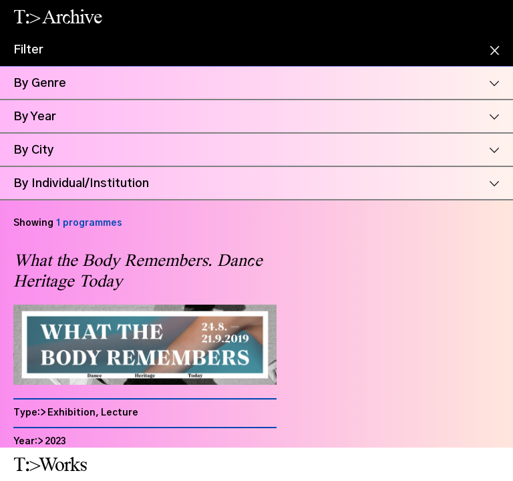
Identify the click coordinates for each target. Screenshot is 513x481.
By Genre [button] (39, 83)
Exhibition (71, 413)
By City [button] (33, 150)
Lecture (119, 413)
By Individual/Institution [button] (81, 184)
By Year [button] (34, 117)
